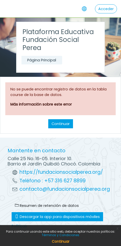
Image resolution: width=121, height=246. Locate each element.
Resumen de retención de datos (47, 205)
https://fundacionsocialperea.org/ (61, 172)
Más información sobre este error (41, 104)
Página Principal (41, 60)
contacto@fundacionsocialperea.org (64, 189)
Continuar (61, 123)
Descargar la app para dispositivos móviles (57, 216)
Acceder (106, 8)
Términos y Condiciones (60, 235)
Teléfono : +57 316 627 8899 (52, 180)
